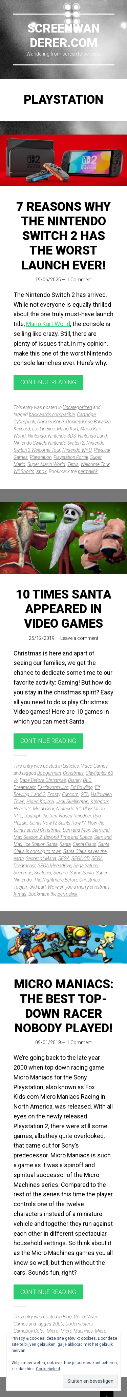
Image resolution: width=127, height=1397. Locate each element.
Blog (67, 1316)
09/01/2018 (48, 1042)
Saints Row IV (42, 823)
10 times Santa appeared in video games (63, 609)
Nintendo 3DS (62, 436)
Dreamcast (25, 787)
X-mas (20, 894)
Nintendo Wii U (77, 450)
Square (61, 872)
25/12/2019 (42, 638)
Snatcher (42, 872)
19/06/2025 (48, 279)
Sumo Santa (82, 872)
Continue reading (48, 382)
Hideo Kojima (40, 801)
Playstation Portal (71, 457)
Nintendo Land (92, 436)
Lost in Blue (43, 428)
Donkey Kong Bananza (88, 421)
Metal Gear (43, 808)
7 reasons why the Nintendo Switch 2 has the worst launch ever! (63, 236)
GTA (85, 794)
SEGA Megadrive (54, 865)
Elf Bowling (81, 787)
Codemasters (79, 1324)
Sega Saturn (85, 865)
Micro (53, 1331)
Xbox (41, 471)
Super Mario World (46, 464)
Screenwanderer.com (63, 35)
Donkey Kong (50, 421)
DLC (87, 780)
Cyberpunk (24, 421)
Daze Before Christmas (43, 780)
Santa (65, 844)
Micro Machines (77, 1331)
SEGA (63, 858)
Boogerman (49, 773)
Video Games (94, 766)
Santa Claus (84, 844)
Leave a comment (79, 638)
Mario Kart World (48, 323)
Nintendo (37, 436)
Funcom (70, 794)
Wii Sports (24, 471)
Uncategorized (77, 407)
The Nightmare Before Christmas (67, 880)
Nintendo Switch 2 (66, 443)
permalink (88, 471)
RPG (18, 815)
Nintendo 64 (68, 808)
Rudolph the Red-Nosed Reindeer (57, 815)
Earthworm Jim (53, 787)
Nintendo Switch (30, 443)
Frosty (53, 794)
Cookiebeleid (48, 1368)
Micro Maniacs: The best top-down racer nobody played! (63, 1006)
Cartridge (86, 414)
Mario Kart (67, 428)
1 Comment (79, 279)
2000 (57, 1324)
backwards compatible (52, 414)
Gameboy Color (29, 1331)
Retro (79, 1316)
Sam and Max (76, 830)
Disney (74, 780)
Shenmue (23, 872)
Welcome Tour (95, 464)
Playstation (40, 457)
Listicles (71, 766)
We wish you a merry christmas (79, 887)
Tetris (73, 464)
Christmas (73, 773)
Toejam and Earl (30, 887)
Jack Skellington (72, 801)
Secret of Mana (41, 858)
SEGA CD (80, 858)
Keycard (22, 428)
